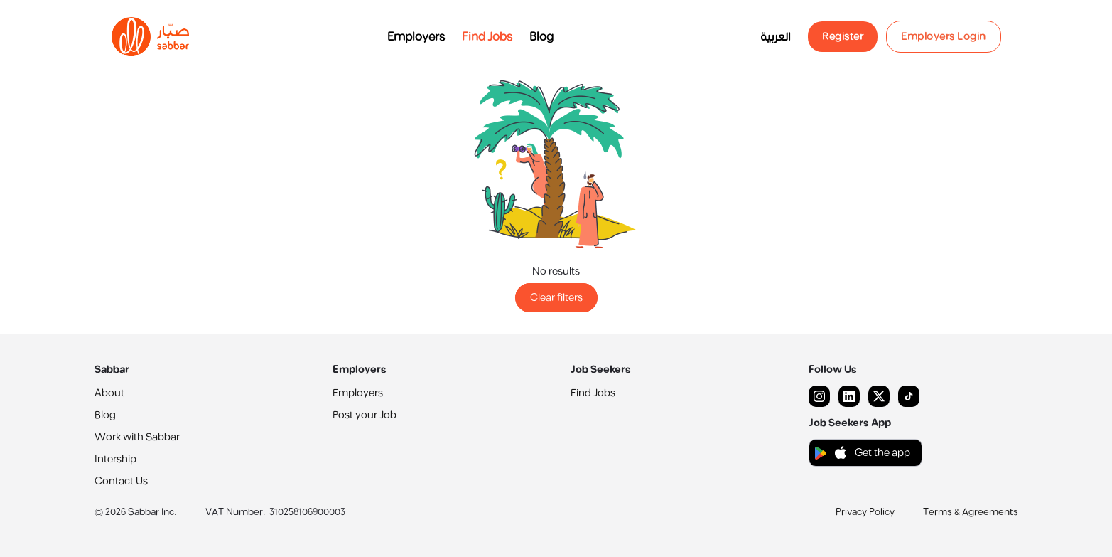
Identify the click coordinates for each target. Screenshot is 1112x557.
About (109, 393)
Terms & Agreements (970, 512)
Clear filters (556, 298)
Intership (115, 459)
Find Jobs (487, 37)
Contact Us (121, 481)
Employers (416, 37)
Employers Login (943, 36)
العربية (775, 37)
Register (842, 36)
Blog (541, 37)
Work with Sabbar (137, 437)
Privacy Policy (865, 512)
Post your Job (364, 415)
